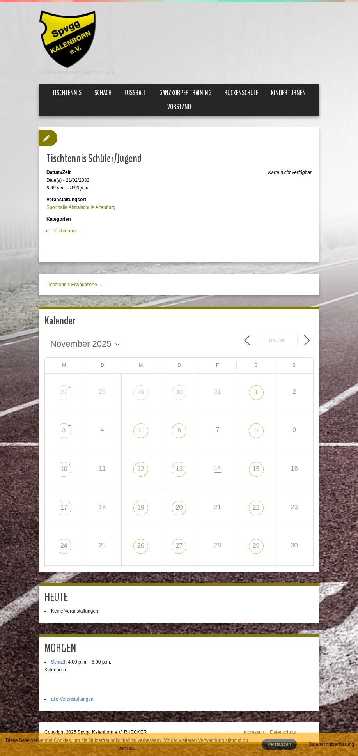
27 (63, 392)
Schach (103, 92)
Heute (277, 340)
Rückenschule (241, 92)
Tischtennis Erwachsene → (74, 284)
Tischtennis (67, 92)
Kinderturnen (288, 92)
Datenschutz (283, 732)
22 (256, 507)
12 (140, 469)
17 (63, 507)
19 (140, 507)
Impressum (254, 732)
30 (179, 392)
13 (179, 469)
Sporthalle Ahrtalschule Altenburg (80, 207)
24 (63, 545)
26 (140, 545)
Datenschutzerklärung (331, 744)
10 (63, 469)
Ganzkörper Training (185, 92)
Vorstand (179, 107)
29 (140, 392)
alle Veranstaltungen (72, 699)
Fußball (135, 92)
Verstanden (279, 744)
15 (256, 469)
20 (179, 507)
